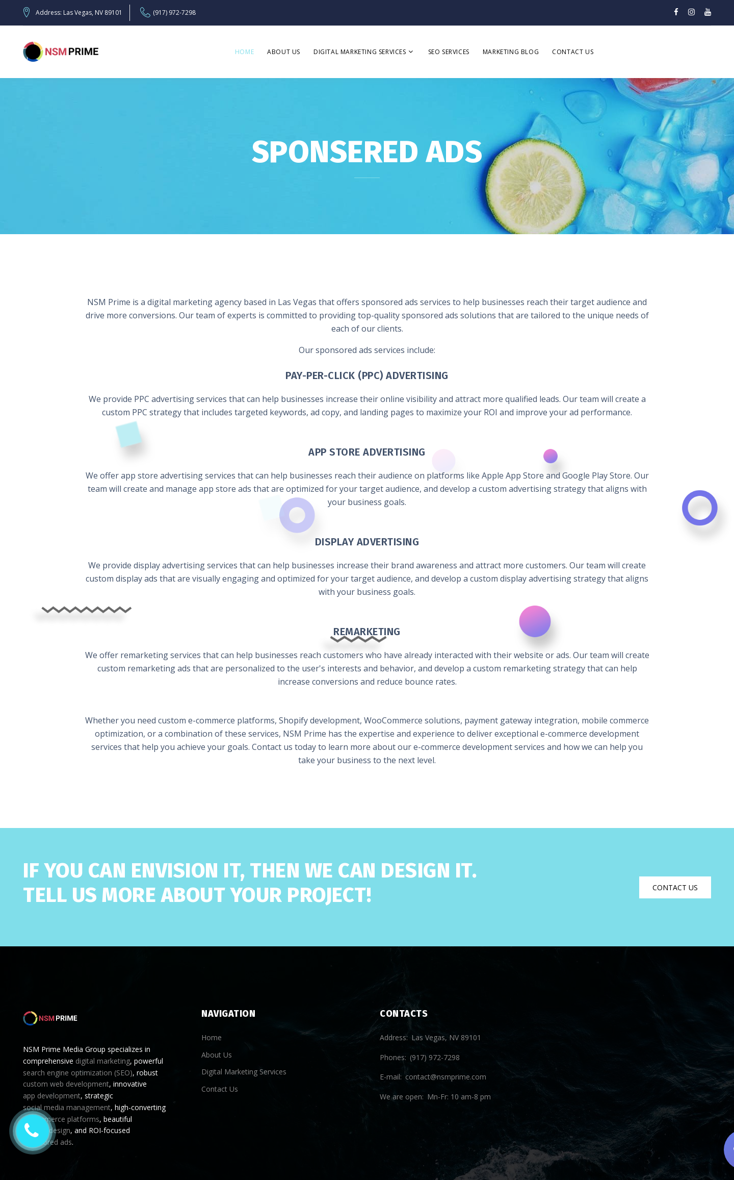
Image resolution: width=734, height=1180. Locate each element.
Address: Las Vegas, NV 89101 (79, 13)
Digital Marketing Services (359, 52)
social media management (67, 1107)
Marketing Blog (511, 52)
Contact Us (572, 52)
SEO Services (448, 52)
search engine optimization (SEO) (78, 1072)
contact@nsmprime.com (445, 1077)
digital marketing (102, 1061)
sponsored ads (47, 1142)
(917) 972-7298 (174, 13)
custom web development (66, 1084)
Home (244, 52)
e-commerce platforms (61, 1119)
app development (52, 1095)
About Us (283, 52)
